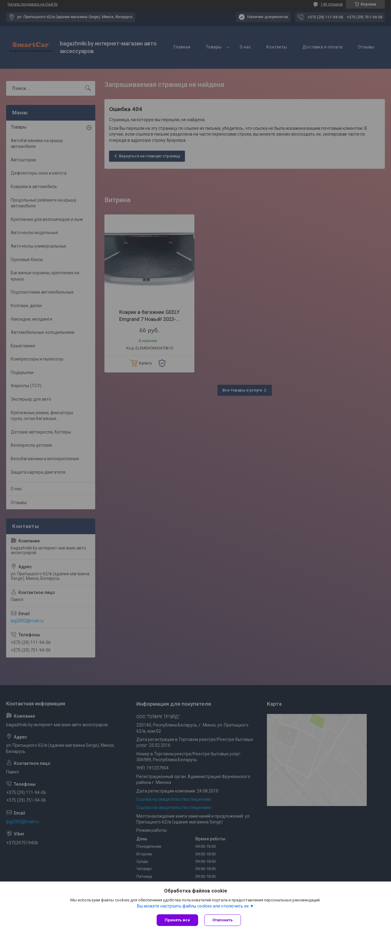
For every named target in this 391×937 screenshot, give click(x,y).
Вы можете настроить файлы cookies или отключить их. (193, 906)
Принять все (177, 920)
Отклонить (222, 920)
